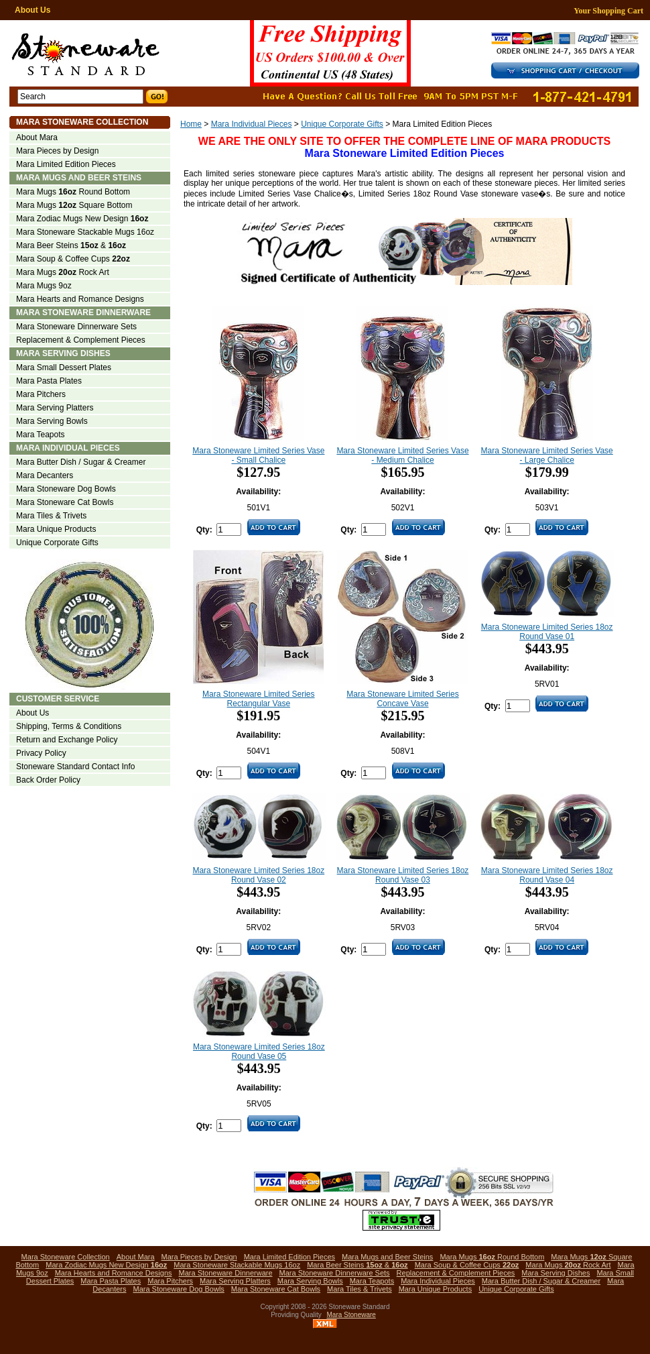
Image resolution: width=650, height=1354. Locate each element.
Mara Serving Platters (54, 407)
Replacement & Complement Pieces (80, 340)
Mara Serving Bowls (52, 421)
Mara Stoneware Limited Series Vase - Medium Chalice (402, 455)
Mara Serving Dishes (63, 353)
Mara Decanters (44, 475)
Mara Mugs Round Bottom (73, 191)
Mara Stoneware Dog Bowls (66, 489)
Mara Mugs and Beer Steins (78, 177)
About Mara (37, 137)
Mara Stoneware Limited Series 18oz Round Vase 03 (403, 875)
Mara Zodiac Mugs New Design (82, 218)
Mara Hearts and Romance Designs (80, 299)
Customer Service (57, 698)
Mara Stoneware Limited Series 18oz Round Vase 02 (258, 875)
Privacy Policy (41, 753)
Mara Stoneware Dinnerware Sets (76, 326)
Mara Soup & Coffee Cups (73, 259)
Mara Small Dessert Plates (63, 367)
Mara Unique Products (56, 529)
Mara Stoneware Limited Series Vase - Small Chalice (258, 455)
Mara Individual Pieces (251, 124)
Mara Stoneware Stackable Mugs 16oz (85, 232)
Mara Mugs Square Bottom (74, 205)
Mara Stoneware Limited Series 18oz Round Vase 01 (547, 631)
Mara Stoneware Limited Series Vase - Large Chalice (547, 455)
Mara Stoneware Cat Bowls (64, 502)
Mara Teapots (40, 434)
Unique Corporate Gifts (342, 124)
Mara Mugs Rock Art (62, 272)
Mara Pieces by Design (57, 151)
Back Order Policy (48, 780)
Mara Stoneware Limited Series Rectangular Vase (258, 698)
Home (191, 124)
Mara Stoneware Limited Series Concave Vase (402, 698)
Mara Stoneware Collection (82, 122)
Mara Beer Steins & (71, 245)
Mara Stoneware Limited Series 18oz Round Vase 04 (547, 875)
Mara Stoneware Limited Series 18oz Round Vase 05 (259, 1051)
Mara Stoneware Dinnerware (83, 312)
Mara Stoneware (351, 1314)
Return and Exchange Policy (66, 739)
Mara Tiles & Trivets (51, 515)
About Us (32, 10)
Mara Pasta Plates (49, 381)
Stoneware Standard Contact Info (75, 766)
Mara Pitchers (41, 394)
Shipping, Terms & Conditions (68, 726)
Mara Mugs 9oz (44, 285)
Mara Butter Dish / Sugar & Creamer (80, 462)
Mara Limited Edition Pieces (66, 164)
